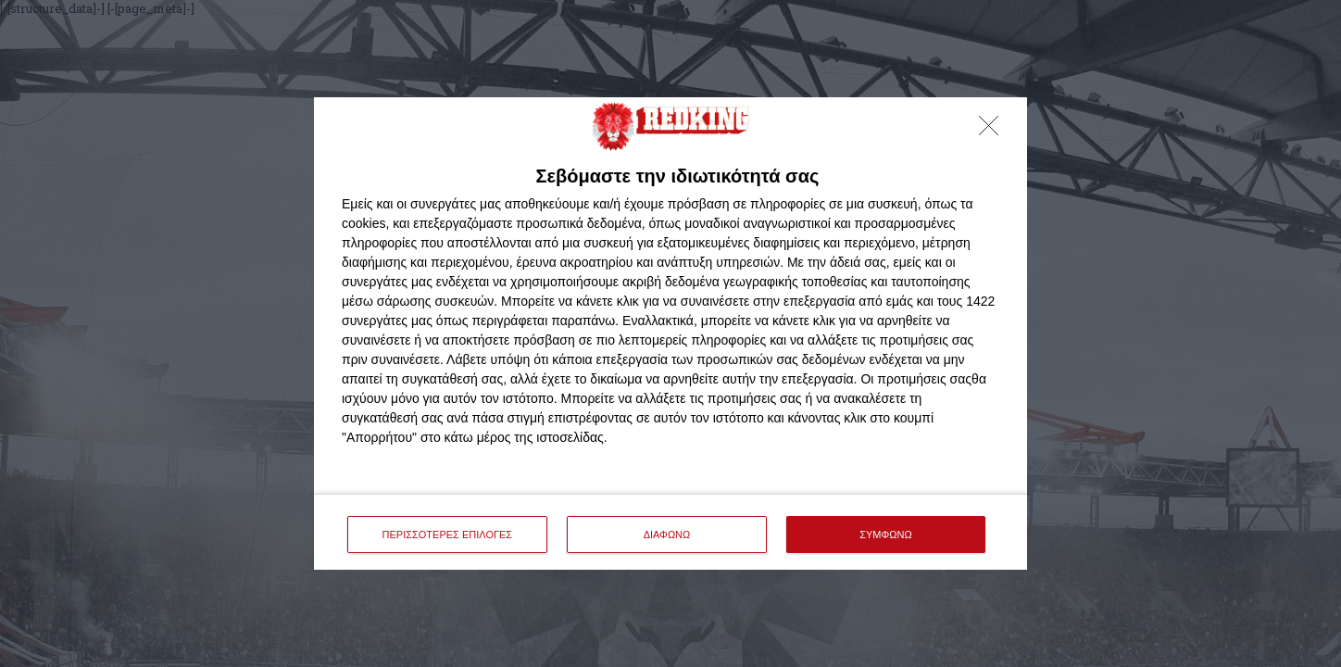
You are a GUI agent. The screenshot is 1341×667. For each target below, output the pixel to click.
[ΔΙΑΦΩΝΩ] (994, 130)
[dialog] (670, 334)
